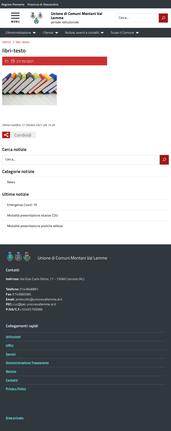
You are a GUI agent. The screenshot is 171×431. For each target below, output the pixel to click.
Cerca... (124, 18)
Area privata (14, 417)
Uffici (10, 345)
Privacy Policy (16, 388)
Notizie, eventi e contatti (82, 32)
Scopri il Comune (122, 32)
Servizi (11, 354)
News (11, 182)
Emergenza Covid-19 (22, 204)
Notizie (11, 371)
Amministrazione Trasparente (27, 362)
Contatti (12, 380)
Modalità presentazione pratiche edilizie (35, 225)
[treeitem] (85, 182)
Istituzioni (13, 336)
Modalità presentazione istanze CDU (32, 215)
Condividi (20, 135)
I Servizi (48, 32)
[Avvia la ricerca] (163, 18)
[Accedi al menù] (15, 17)
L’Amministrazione (18, 32)
